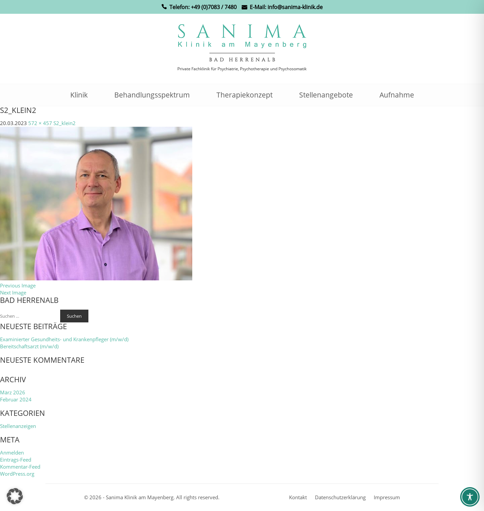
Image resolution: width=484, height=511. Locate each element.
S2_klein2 (64, 123)
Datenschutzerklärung (340, 497)
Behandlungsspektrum (152, 95)
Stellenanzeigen (18, 426)
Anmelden (12, 452)
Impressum (387, 497)
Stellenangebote (326, 95)
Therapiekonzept (244, 95)
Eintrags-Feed (15, 459)
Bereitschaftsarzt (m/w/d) (29, 346)
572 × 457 (40, 123)
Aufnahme (396, 95)
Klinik (79, 95)
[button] (15, 496)
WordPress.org (17, 473)
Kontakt (298, 497)
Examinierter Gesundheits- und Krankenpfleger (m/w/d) (64, 339)
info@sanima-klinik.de (295, 7)
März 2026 (12, 392)
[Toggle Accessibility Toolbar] (470, 497)
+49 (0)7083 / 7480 (214, 7)
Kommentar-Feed (20, 466)
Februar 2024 (16, 399)
